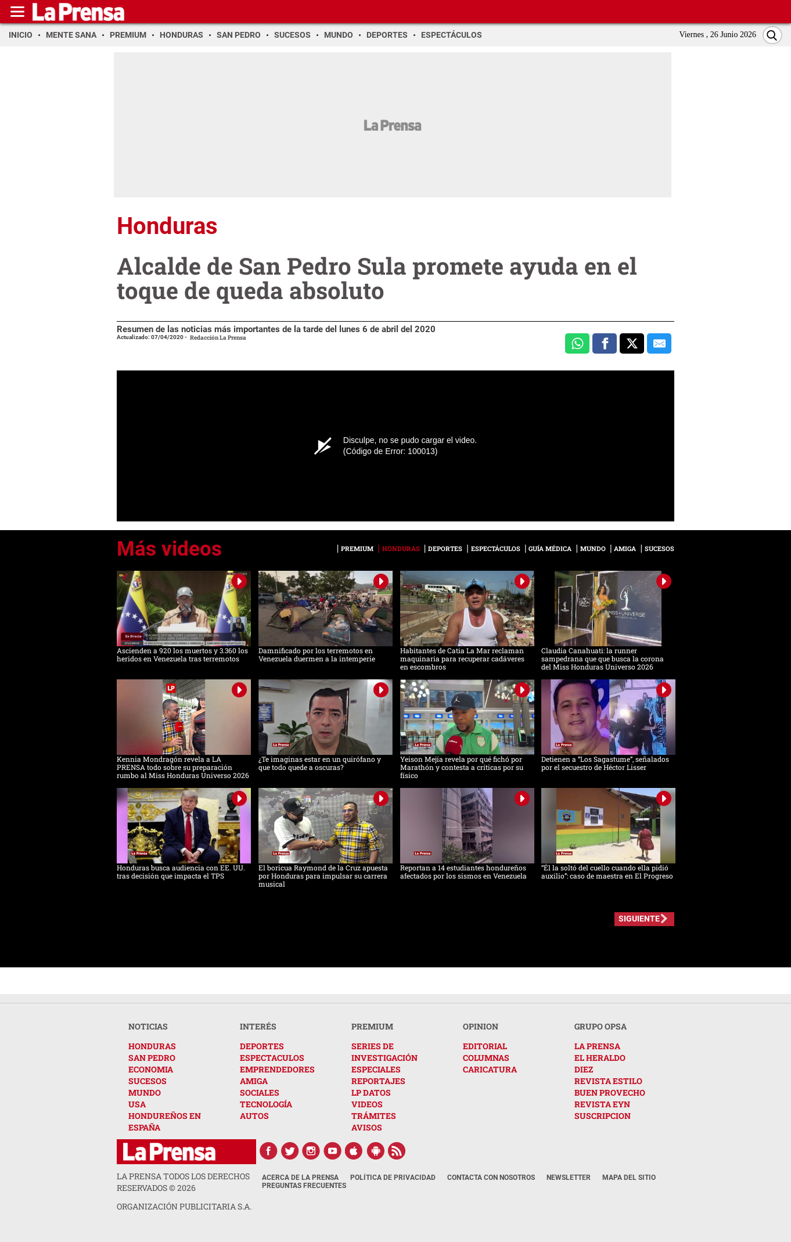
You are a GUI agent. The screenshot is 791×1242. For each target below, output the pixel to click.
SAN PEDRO (151, 1057)
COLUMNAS (486, 1057)
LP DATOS (371, 1092)
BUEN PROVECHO (609, 1092)
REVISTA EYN (602, 1104)
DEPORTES (262, 1046)
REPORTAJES (378, 1080)
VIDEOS (367, 1104)
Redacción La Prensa (218, 337)
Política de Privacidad (393, 1177)
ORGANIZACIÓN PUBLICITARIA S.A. (184, 1206)
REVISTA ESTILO (608, 1080)
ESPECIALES (376, 1069)
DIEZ (583, 1069)
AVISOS (366, 1127)
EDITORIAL (485, 1046)
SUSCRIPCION (602, 1115)
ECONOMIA (150, 1069)
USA (137, 1104)
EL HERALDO (599, 1057)
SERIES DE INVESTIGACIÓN (384, 1052)
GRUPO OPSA (600, 1026)
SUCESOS (147, 1080)
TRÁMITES (373, 1115)
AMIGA (254, 1080)
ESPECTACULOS (272, 1057)
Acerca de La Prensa (300, 1177)
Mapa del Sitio (629, 1177)
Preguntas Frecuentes (304, 1186)
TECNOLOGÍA (266, 1104)
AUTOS (254, 1115)
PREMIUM (372, 1026)
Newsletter (568, 1177)
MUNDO (144, 1092)
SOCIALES (259, 1092)
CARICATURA (490, 1069)
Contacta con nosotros (491, 1177)
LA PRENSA (597, 1046)
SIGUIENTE (639, 918)
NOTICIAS (148, 1026)
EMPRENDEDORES (277, 1069)
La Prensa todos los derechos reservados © (183, 1182)
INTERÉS (258, 1026)
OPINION (480, 1026)
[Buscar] (772, 35)
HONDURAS (152, 1046)
